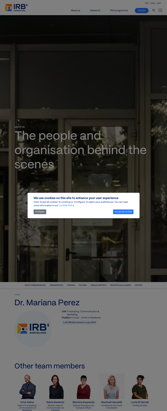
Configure (40, 212)
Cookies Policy (66, 205)
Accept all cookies (123, 212)
